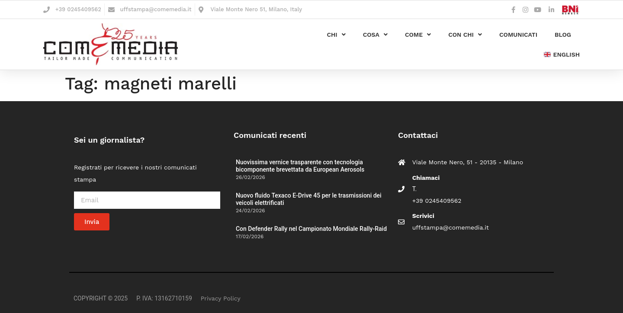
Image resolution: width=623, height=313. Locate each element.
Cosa (375, 34)
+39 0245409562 (78, 9)
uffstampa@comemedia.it (156, 9)
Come (418, 34)
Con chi (465, 34)
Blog (563, 34)
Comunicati (518, 34)
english (562, 54)
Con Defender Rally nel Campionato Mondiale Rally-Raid (311, 228)
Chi (336, 34)
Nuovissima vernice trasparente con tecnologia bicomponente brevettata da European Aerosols (300, 166)
